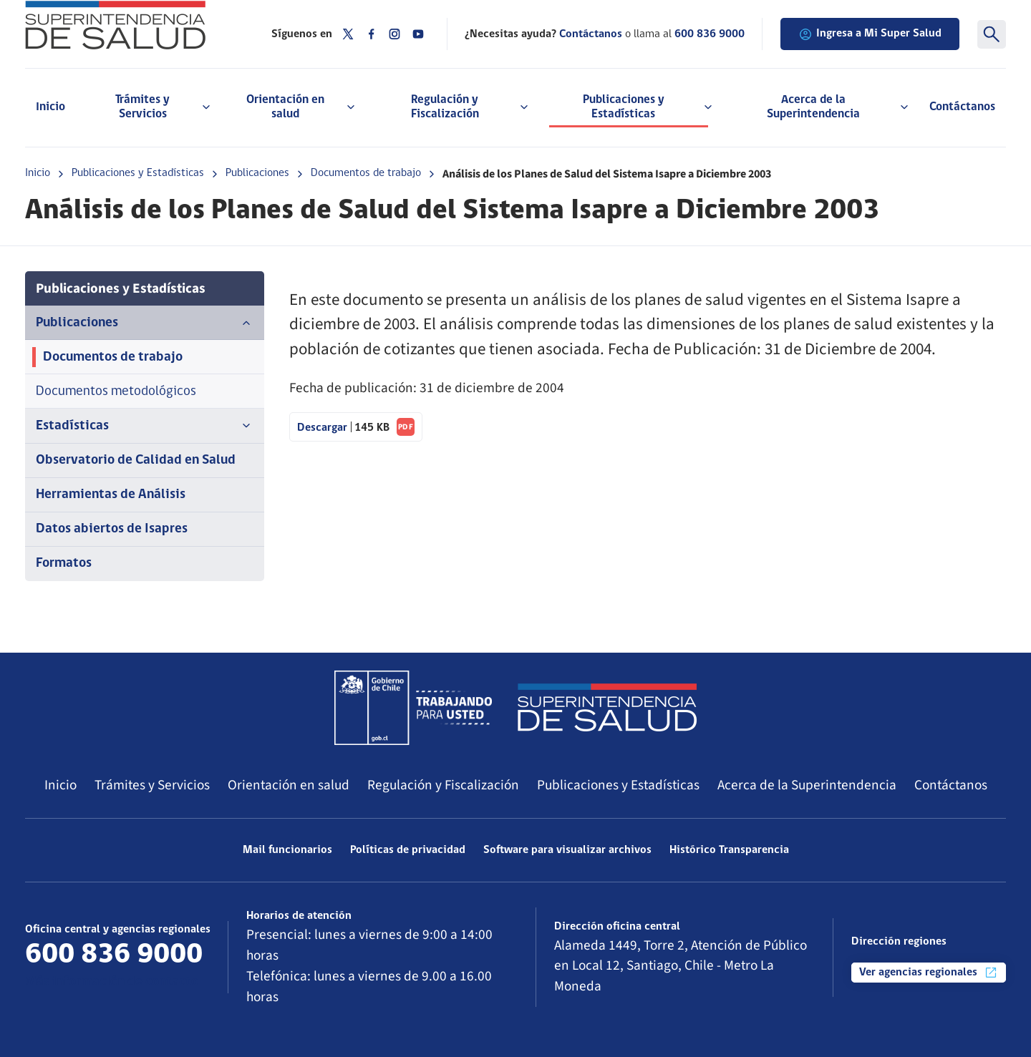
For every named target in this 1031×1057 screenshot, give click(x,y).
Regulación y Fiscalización (443, 785)
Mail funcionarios (287, 850)
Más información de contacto (111, 982)
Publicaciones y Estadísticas (138, 173)
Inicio (50, 107)
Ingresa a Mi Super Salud (870, 34)
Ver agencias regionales (928, 972)
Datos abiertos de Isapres (112, 529)
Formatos (64, 563)
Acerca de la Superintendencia (806, 785)
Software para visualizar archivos (567, 850)
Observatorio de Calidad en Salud (136, 460)
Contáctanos (962, 107)
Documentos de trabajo (366, 173)
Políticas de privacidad (407, 850)
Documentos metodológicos (116, 392)
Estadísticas (144, 426)
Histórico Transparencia (729, 850)
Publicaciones (257, 173)
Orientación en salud (288, 785)
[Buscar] (991, 34)
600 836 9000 (709, 34)
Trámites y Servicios (152, 785)
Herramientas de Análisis (110, 495)
